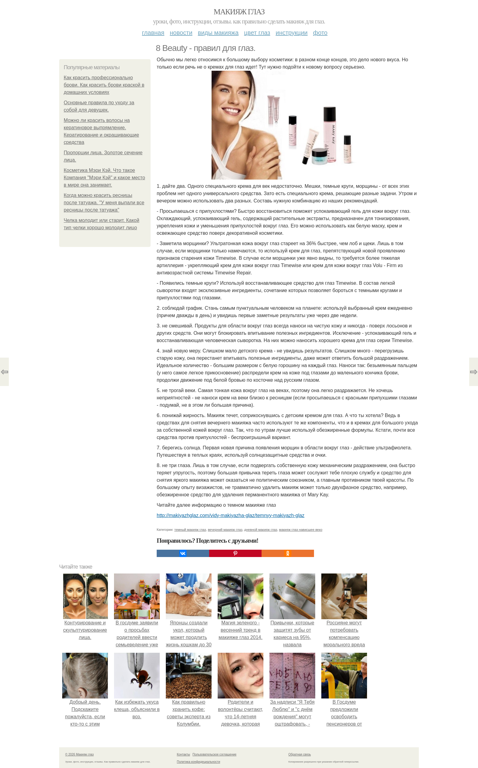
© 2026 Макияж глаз (79, 754)
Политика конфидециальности (198, 761)
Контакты (183, 754)
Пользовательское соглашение (215, 754)
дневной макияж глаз (260, 529)
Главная (153, 32)
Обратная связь (299, 754)
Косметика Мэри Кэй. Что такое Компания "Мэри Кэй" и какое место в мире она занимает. (104, 178)
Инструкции (292, 32)
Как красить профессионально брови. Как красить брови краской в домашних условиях (104, 85)
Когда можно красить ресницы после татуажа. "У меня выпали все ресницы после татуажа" (104, 203)
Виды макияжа (218, 32)
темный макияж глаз (190, 529)
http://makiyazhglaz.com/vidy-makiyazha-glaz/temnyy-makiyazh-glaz (231, 515)
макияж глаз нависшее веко (300, 529)
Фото (320, 32)
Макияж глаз (239, 11)
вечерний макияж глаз (225, 529)
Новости (181, 32)
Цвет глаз (257, 32)
